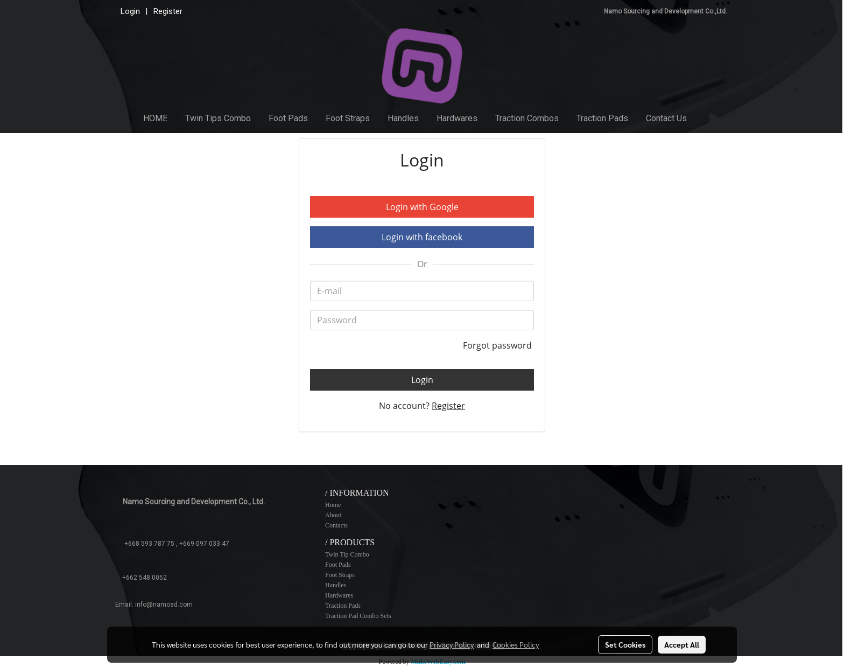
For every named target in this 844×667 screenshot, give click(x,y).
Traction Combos (527, 118)
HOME (155, 118)
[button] (705, 118)
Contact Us (666, 118)
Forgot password (498, 345)
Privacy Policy (452, 644)
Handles (403, 118)
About (333, 515)
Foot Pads (288, 118)
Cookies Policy (516, 644)
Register (167, 11)
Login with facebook (422, 237)
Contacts (336, 525)
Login (130, 11)
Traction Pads (602, 118)
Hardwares (457, 118)
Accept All (681, 644)
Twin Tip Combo (347, 554)
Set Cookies (625, 644)
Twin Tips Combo (218, 118)
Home (333, 505)
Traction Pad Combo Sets (358, 616)
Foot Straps (348, 118)
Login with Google (422, 207)
